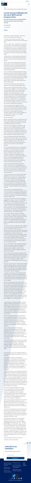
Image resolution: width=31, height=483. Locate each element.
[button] (28, 1)
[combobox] (28, 1)
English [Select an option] (5, 30)
